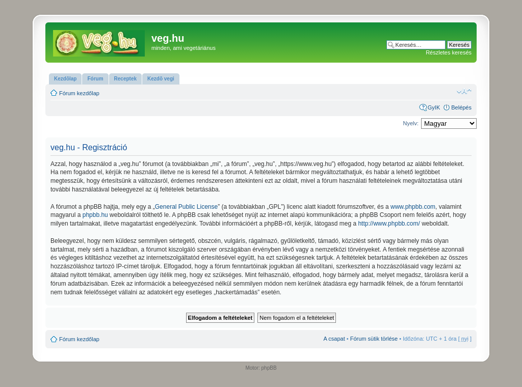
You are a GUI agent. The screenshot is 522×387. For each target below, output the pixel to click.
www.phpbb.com (412, 206)
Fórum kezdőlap (79, 93)
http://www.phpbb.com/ (389, 223)
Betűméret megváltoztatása (464, 91)
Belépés (461, 107)
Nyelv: (411, 123)
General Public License (186, 206)
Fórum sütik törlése (374, 339)
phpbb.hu (95, 214)
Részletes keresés (449, 52)
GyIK (434, 107)
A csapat (334, 339)
